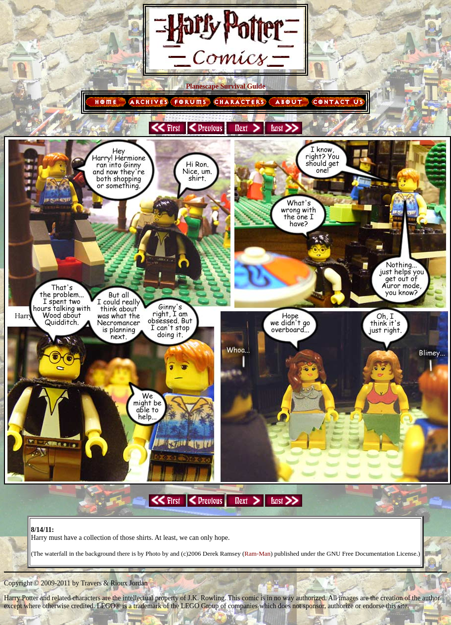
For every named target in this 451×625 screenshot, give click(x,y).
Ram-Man (257, 553)
